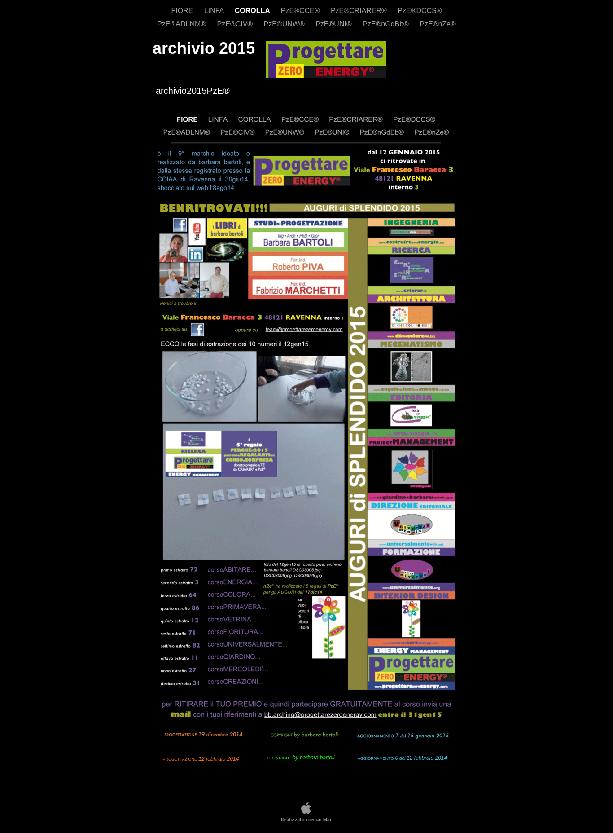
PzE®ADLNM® (182, 24)
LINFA (215, 10)
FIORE (183, 10)
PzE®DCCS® (420, 10)
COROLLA (253, 10)
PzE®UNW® (285, 24)
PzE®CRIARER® (360, 10)
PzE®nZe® (438, 24)
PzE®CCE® (301, 10)
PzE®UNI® (334, 24)
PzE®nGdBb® (387, 24)
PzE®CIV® (236, 24)
